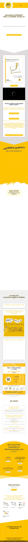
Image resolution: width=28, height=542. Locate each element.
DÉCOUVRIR (14, 489)
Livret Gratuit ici (14, 85)
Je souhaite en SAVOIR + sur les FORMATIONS (14, 135)
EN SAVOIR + (8, 461)
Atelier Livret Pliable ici (14, 113)
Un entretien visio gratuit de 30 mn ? (14, 34)
